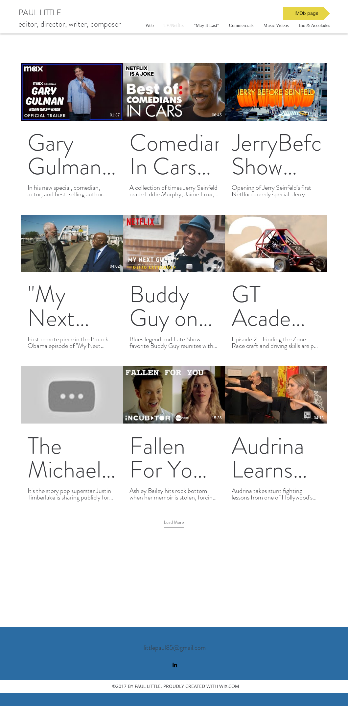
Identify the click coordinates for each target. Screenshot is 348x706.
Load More (174, 522)
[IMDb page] (306, 13)
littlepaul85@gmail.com (175, 647)
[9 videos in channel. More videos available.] (174, 282)
